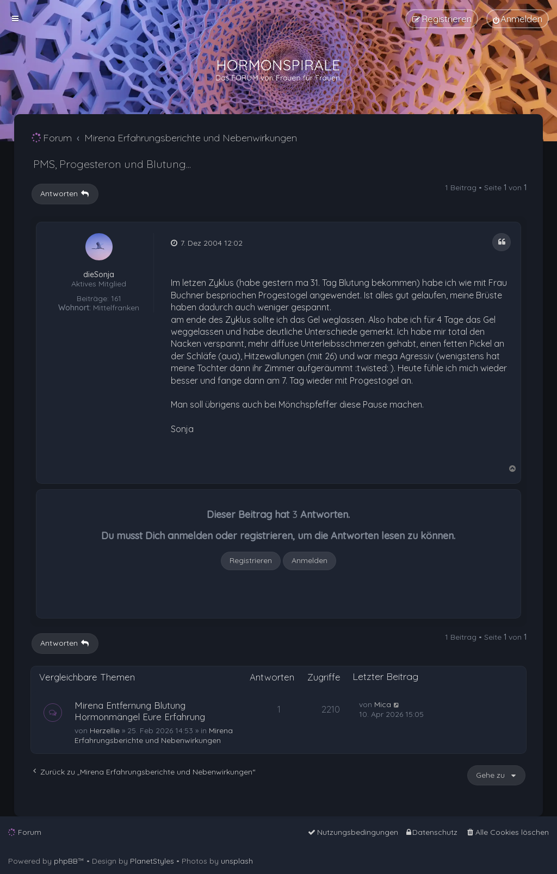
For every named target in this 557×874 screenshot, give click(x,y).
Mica (382, 704)
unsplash (237, 861)
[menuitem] (517, 18)
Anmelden (309, 560)
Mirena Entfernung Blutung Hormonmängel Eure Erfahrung (140, 711)
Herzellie (105, 730)
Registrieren (251, 560)
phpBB (66, 861)
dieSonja (98, 274)
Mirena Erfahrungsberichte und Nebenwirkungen (154, 735)
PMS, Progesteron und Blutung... (112, 164)
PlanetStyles (152, 861)
